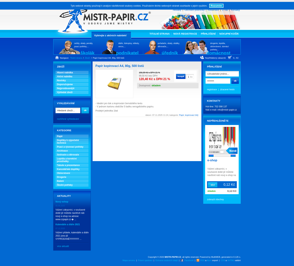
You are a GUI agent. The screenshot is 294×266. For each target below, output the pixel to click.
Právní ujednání (145, 260)
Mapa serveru (129, 260)
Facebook (189, 260)
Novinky (61, 80)
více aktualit (63, 246)
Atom (209, 260)
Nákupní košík (229, 33)
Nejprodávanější (65, 88)
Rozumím (216, 5)
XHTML (230, 260)
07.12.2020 (60, 228)
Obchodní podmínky (194, 10)
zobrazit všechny (215, 199)
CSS (223, 260)
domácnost (218, 52)
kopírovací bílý (191, 115)
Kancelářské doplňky (68, 169)
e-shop (212, 160)
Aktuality (177, 10)
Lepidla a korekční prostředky (67, 160)
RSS (202, 260)
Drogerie (61, 177)
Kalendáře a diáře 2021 (68, 224)
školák (87, 52)
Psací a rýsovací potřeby (70, 147)
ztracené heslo (227, 89)
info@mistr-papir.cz (227, 109)
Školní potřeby (65, 185)
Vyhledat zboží (65, 92)
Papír (60, 136)
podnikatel (127, 52)
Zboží (87, 58)
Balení (60, 181)
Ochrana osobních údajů (166, 260)
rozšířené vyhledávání (68, 119)
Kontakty (235, 10)
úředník (170, 52)
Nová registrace (185, 33)
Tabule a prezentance (68, 165)
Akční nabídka (64, 76)
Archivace (62, 150)
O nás (225, 10)
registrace (212, 89)
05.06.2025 (60, 206)
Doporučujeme (65, 84)
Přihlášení (208, 33)
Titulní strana (159, 33)
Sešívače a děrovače (68, 154)
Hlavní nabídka (65, 72)
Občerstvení (63, 173)
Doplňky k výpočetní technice (68, 141)
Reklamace (213, 10)
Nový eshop (62, 201)
